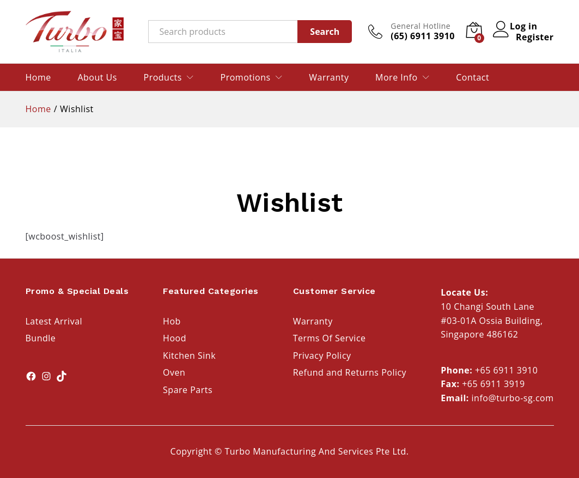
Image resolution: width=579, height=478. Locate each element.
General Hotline (420, 26)
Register (535, 37)
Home (38, 77)
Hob (172, 321)
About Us (97, 77)
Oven (174, 372)
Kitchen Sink (189, 355)
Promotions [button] (246, 77)
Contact (472, 77)
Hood (174, 338)
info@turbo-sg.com (513, 398)
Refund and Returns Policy (349, 372)
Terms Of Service (329, 338)
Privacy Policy (322, 355)
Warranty (329, 77)
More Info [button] (396, 77)
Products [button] (163, 77)
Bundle (41, 338)
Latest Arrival (54, 321)
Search (324, 32)
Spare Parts (187, 390)
